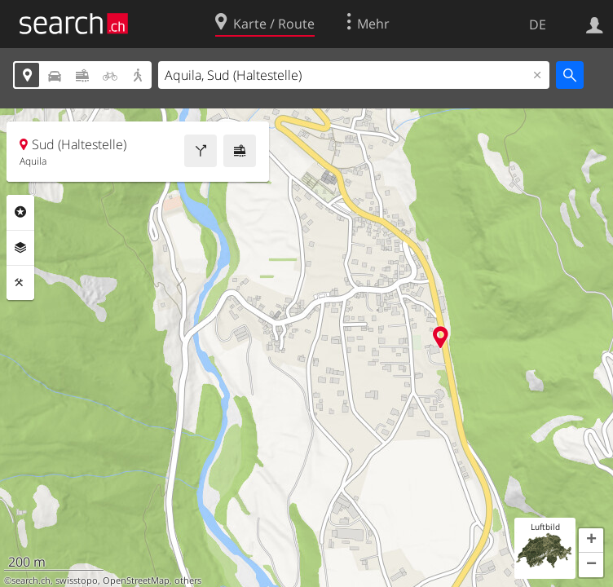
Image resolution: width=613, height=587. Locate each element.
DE (537, 24)
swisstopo (76, 580)
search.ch (31, 580)
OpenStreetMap (136, 580)
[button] (591, 540)
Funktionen (20, 283)
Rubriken (20, 212)
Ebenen (20, 248)
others (187, 580)
